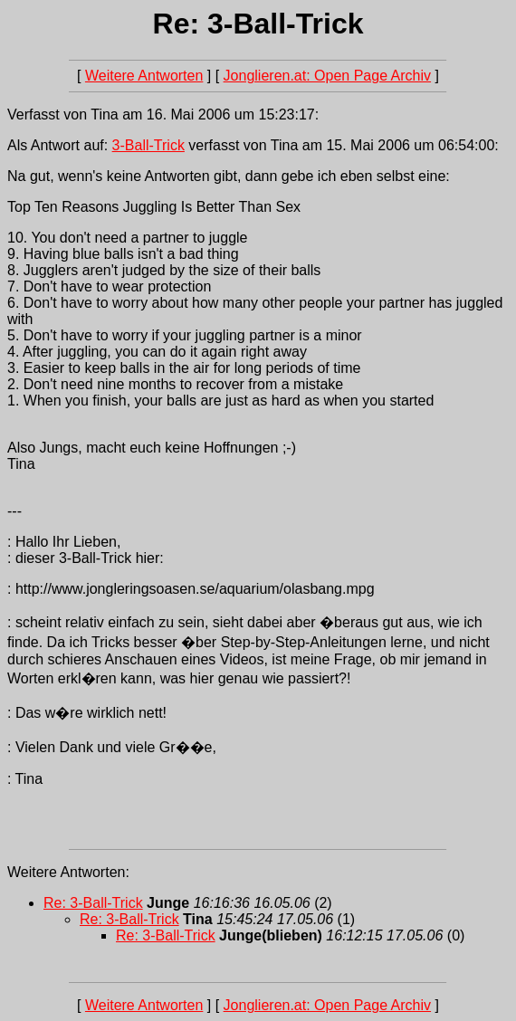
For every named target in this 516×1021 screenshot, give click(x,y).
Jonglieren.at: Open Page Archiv (327, 75)
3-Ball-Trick (148, 145)
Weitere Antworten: (68, 872)
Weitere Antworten (144, 75)
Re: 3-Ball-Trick (93, 903)
